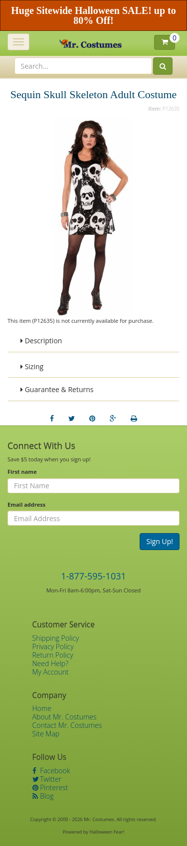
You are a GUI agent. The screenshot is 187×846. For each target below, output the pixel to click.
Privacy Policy (53, 646)
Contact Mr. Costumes (67, 725)
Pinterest (50, 787)
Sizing (31, 366)
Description (41, 340)
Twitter (47, 779)
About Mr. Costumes (64, 716)
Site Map (46, 733)
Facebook (51, 770)
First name (22, 471)
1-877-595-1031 (93, 576)
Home (41, 708)
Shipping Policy (55, 638)
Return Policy (52, 655)
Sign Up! (159, 541)
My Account (50, 672)
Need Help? (50, 663)
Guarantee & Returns (57, 389)
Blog (43, 796)
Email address (26, 504)
